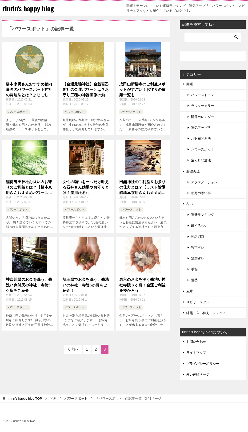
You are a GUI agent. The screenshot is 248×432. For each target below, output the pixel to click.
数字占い (197, 247)
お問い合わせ (196, 342)
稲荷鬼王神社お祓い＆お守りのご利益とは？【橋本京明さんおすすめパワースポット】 (29, 187)
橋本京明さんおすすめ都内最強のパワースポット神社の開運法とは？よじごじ (29, 89)
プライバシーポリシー (202, 363)
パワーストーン (202, 95)
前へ (75, 349)
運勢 (194, 280)
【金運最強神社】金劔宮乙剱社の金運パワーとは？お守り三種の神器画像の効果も (86, 89)
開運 (189, 84)
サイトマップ (196, 352)
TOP (25, 398)
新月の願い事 (201, 193)
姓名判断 (197, 237)
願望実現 (193, 171)
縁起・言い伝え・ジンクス (206, 313)
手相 (194, 269)
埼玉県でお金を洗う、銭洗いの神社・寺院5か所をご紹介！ (86, 284)
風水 (189, 291)
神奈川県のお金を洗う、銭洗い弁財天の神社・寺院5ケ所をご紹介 (29, 284)
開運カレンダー (202, 117)
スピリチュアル (197, 302)
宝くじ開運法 (201, 160)
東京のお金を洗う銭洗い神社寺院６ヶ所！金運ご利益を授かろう (142, 284)
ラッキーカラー (202, 106)
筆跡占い (197, 258)
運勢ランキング (202, 215)
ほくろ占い (199, 225)
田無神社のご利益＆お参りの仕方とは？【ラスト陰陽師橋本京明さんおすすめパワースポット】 (142, 187)
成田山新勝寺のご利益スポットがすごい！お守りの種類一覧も (142, 89)
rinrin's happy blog (29, 8)
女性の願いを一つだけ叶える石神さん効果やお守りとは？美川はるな (86, 187)
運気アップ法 (201, 128)
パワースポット (18, 111)
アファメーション (204, 182)
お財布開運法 (201, 138)
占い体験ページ (197, 374)
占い (189, 204)
